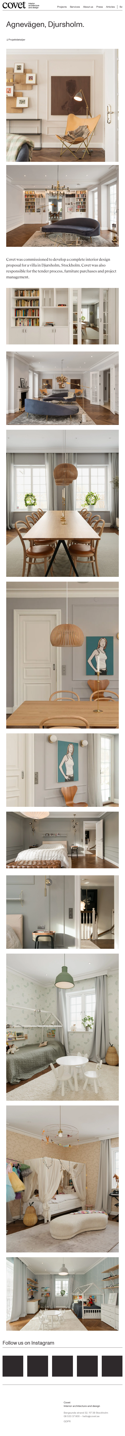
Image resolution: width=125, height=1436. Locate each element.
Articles (110, 7)
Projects (62, 7)
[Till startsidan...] (21, 5)
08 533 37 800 (72, 1416)
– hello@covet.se (90, 1416)
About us (88, 7)
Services (75, 7)
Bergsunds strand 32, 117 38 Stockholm (86, 1413)
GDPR (67, 1421)
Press (99, 7)
